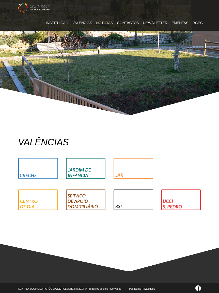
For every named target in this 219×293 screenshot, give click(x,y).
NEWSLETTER (155, 23)
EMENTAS (180, 23)
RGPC (198, 23)
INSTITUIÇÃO (57, 23)
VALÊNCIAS (82, 23)
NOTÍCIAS (104, 23)
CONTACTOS (128, 23)
